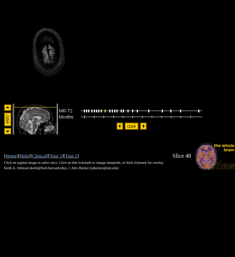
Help (24, 155)
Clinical (39, 155)
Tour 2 (71, 155)
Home (11, 155)
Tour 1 (56, 155)
